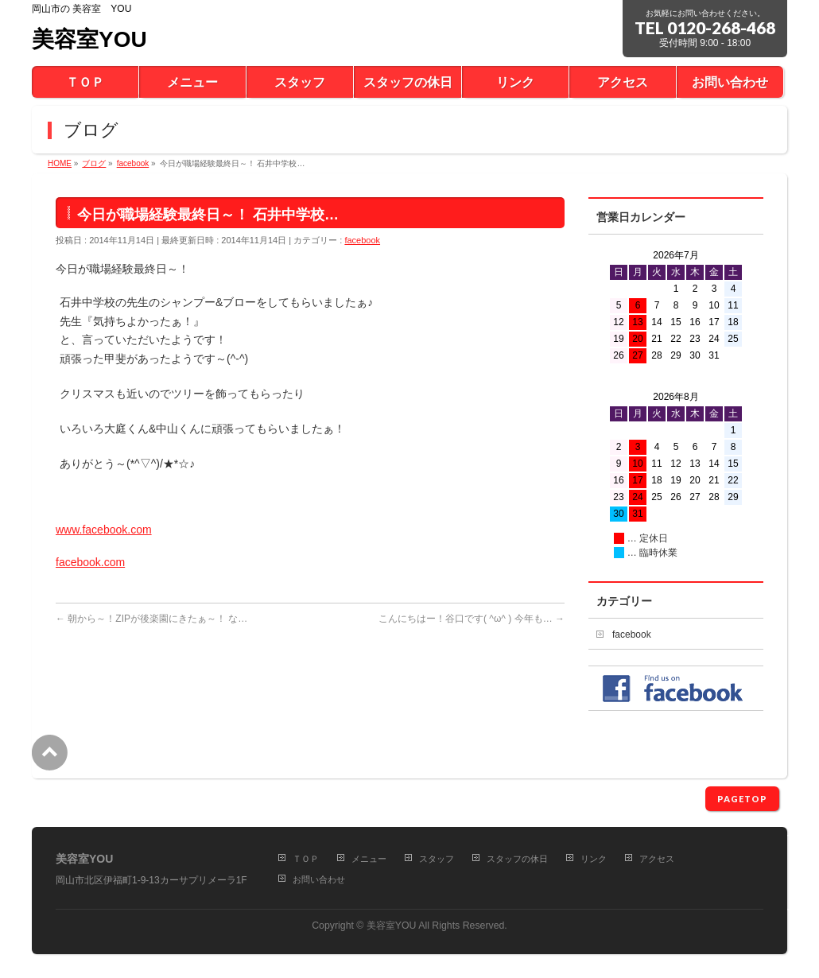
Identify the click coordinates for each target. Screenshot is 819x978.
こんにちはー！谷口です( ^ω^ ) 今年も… (471, 618)
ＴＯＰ (306, 859)
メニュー (368, 859)
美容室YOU (89, 39)
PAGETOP (742, 799)
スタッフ (436, 859)
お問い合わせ (319, 879)
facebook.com (90, 562)
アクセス (656, 859)
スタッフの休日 (517, 859)
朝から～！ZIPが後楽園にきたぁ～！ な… (151, 618)
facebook (362, 240)
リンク (593, 859)
